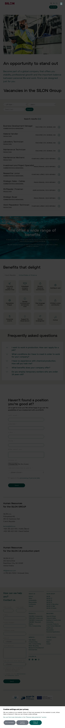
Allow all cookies (35, 722)
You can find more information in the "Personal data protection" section (24, 717)
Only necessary (9, 722)
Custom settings (22, 722)
